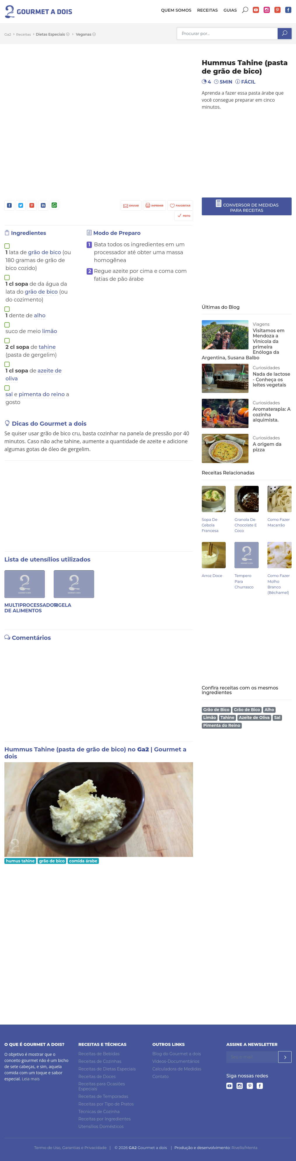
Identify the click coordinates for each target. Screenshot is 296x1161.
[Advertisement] (251, 154)
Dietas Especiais (52, 34)
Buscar (245, 10)
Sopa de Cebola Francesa (210, 525)
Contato (161, 1076)
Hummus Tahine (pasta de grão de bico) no (70, 749)
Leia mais (31, 1079)
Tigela (62, 605)
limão (49, 331)
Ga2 (7, 34)
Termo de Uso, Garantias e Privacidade (70, 1147)
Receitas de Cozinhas (99, 1061)
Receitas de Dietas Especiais (107, 1069)
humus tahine (20, 861)
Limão (209, 717)
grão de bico (44, 252)
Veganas (86, 34)
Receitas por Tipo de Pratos (106, 1104)
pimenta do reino (42, 394)
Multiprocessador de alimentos (30, 608)
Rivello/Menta (245, 1147)
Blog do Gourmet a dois (177, 1053)
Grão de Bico (216, 709)
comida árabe (83, 861)
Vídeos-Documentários (176, 1061)
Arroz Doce (212, 575)
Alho (269, 709)
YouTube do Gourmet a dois (256, 10)
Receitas (207, 10)
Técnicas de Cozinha (99, 1111)
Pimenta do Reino (221, 725)
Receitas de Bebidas (99, 1053)
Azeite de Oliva (254, 717)
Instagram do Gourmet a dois (267, 10)
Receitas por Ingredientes (104, 1119)
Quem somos (176, 10)
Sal (277, 717)
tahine (47, 347)
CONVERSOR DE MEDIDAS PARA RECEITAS (247, 206)
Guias (230, 10)
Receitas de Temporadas (103, 1096)
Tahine (227, 717)
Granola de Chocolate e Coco (245, 525)
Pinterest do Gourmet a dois (277, 10)
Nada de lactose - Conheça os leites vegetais (271, 379)
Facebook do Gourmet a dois (288, 10)
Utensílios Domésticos (101, 1126)
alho (39, 315)
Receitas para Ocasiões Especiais (101, 1087)
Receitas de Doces (97, 1076)
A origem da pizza (267, 447)
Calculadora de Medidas (177, 1069)
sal (9, 394)
